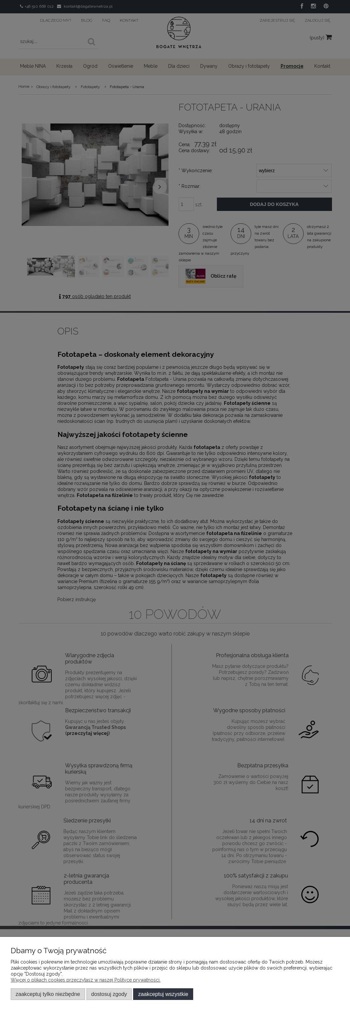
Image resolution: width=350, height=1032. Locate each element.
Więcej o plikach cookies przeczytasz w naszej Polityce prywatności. (85, 980)
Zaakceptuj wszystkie (163, 994)
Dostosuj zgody (109, 994)
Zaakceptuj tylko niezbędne (48, 994)
